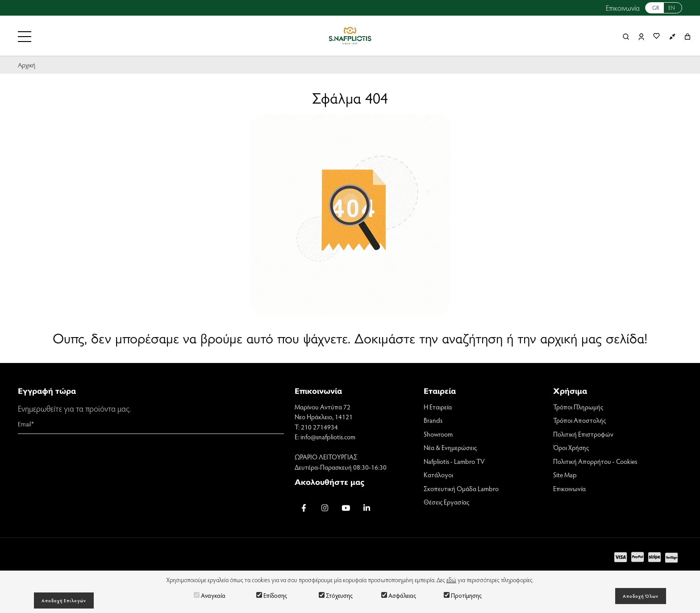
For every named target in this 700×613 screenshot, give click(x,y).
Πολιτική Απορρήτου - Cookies (595, 461)
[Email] (151, 424)
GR (655, 8)
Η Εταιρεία (438, 406)
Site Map (565, 474)
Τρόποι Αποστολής (579, 420)
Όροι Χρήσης (571, 447)
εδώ (451, 579)
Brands (433, 420)
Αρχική (26, 64)
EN (671, 8)
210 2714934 (319, 426)
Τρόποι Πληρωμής (578, 406)
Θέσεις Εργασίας (446, 501)
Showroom (438, 434)
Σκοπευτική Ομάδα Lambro (461, 488)
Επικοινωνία (623, 8)
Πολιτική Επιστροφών (583, 434)
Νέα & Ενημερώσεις (450, 447)
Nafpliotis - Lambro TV (454, 461)
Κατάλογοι (438, 474)
